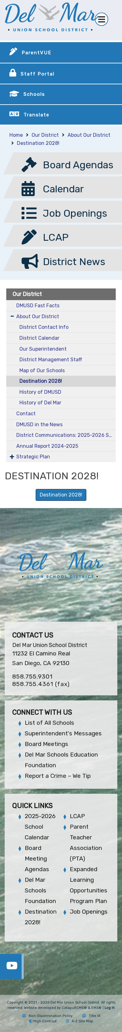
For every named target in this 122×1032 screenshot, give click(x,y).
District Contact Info (44, 327)
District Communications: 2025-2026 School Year (66, 435)
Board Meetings (46, 744)
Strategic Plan (33, 457)
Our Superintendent (43, 349)
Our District (45, 135)
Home (16, 135)
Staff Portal (37, 74)
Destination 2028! (38, 143)
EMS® (96, 1008)
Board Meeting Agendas (37, 858)
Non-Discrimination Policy (47, 1016)
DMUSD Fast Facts (37, 306)
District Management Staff (50, 360)
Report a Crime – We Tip (58, 775)
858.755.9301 (32, 676)
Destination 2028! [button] (61, 495)
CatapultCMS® (74, 1008)
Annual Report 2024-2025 (47, 446)
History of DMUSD (40, 392)
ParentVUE (36, 53)
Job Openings (89, 911)
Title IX (91, 1016)
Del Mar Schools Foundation (40, 890)
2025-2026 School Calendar (40, 826)
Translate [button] (36, 115)
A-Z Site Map (79, 1021)
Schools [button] (34, 94)
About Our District (89, 135)
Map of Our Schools (42, 370)
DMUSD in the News (39, 424)
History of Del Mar (40, 403)
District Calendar (39, 338)
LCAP (77, 816)
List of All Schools (49, 722)
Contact (26, 414)
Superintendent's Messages (63, 733)
